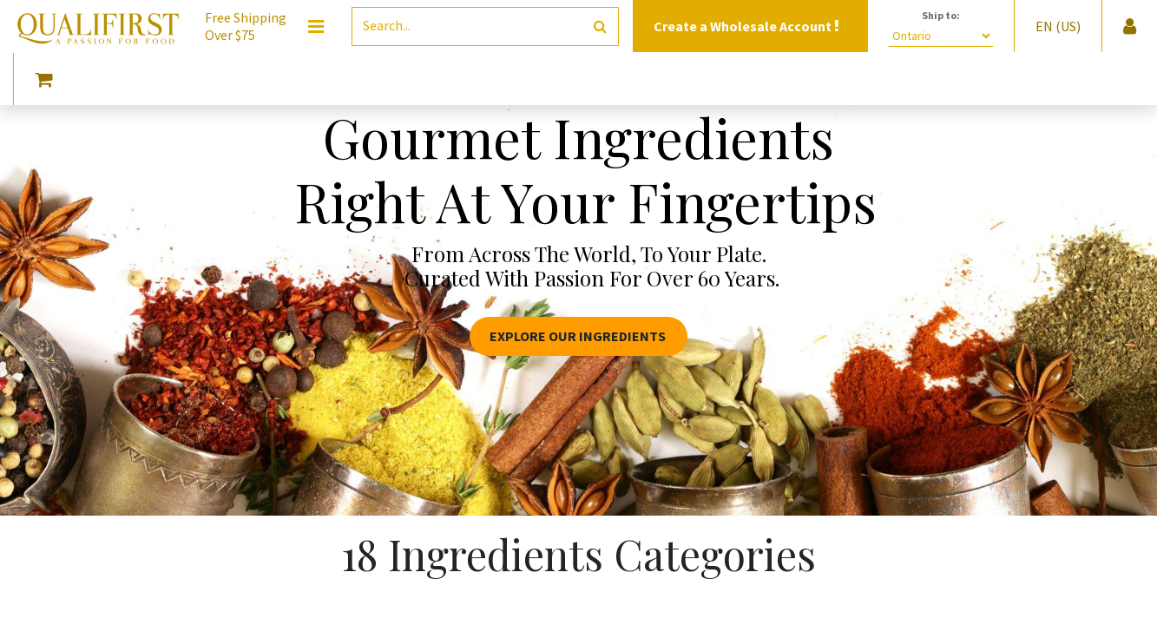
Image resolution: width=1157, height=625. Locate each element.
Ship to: (941, 15)
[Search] (600, 26)
